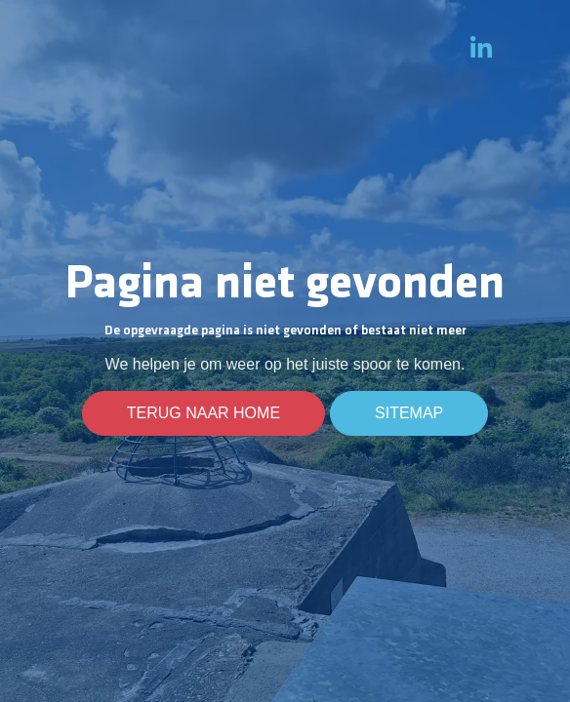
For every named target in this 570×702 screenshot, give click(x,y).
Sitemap (409, 413)
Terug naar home (203, 413)
